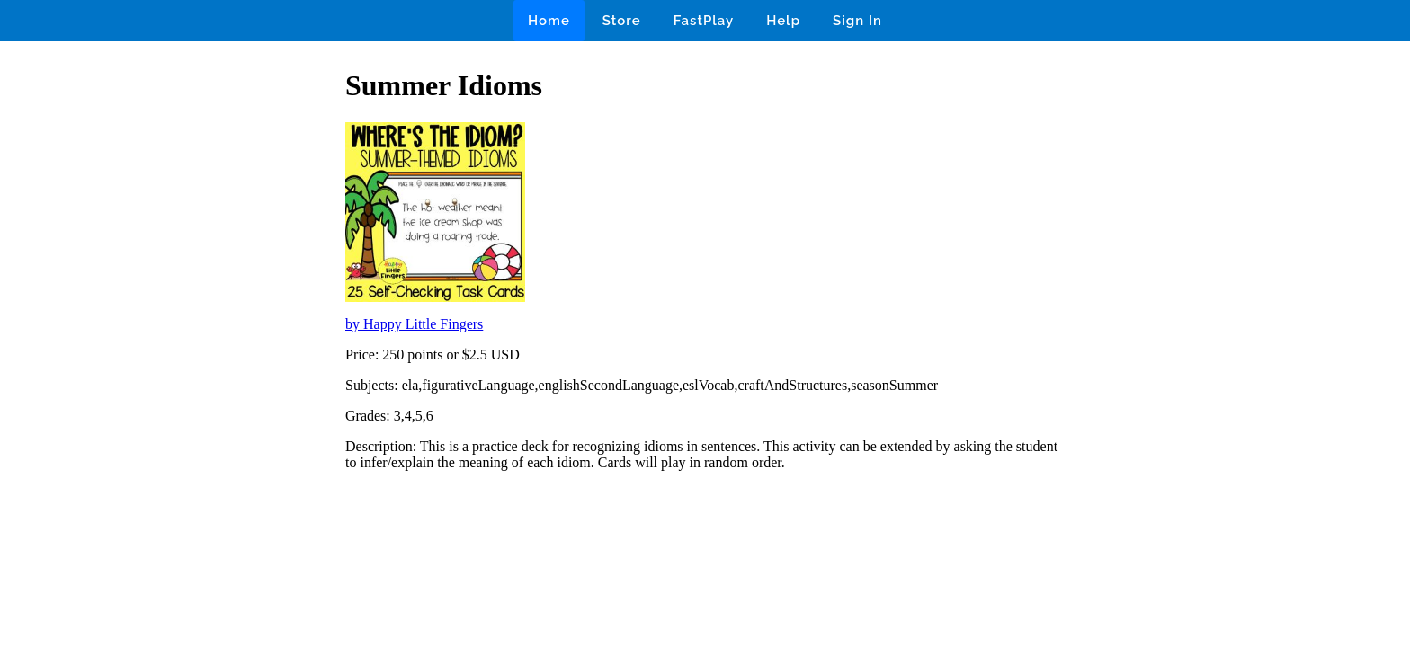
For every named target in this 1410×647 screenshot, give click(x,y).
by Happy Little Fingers (414, 324)
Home (549, 21)
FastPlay (704, 21)
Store (621, 21)
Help (783, 21)
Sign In (857, 21)
